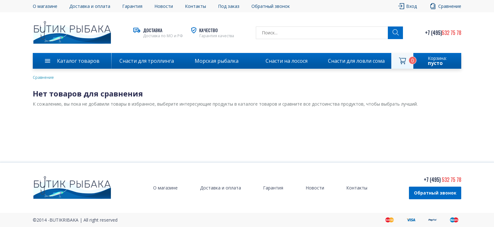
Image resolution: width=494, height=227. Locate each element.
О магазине (45, 6)
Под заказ (228, 6)
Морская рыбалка (216, 60)
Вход (411, 6)
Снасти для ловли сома (356, 60)
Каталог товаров (78, 60)
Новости (163, 6)
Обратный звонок (270, 6)
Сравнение (449, 6)
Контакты (195, 6)
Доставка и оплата (89, 6)
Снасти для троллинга (146, 60)
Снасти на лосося (286, 60)
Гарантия (132, 6)
